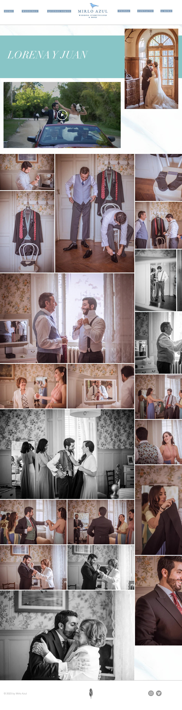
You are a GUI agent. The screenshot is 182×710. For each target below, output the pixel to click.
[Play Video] (62, 115)
